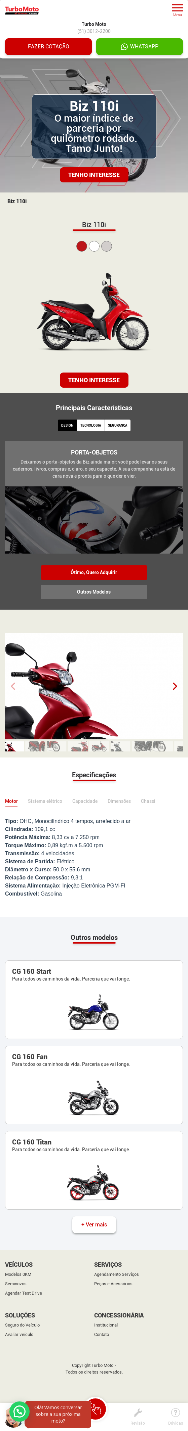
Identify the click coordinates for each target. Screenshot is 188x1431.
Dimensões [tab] (119, 801)
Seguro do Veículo (22, 1326)
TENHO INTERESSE (94, 380)
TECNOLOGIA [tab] (90, 425)
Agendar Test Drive (23, 1294)
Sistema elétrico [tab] (45, 801)
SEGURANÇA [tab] (117, 425)
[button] (175, 686)
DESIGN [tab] (67, 425)
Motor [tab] (11, 801)
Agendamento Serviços (116, 1275)
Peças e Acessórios (113, 1284)
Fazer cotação (48, 46)
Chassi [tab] (148, 801)
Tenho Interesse (94, 174)
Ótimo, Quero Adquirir (94, 572)
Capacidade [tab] (85, 801)
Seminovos (16, 1284)
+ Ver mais (94, 1225)
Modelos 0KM (18, 1275)
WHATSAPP (139, 46)
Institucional (106, 1326)
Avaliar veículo (19, 1335)
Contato (101, 1335)
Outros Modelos (94, 592)
